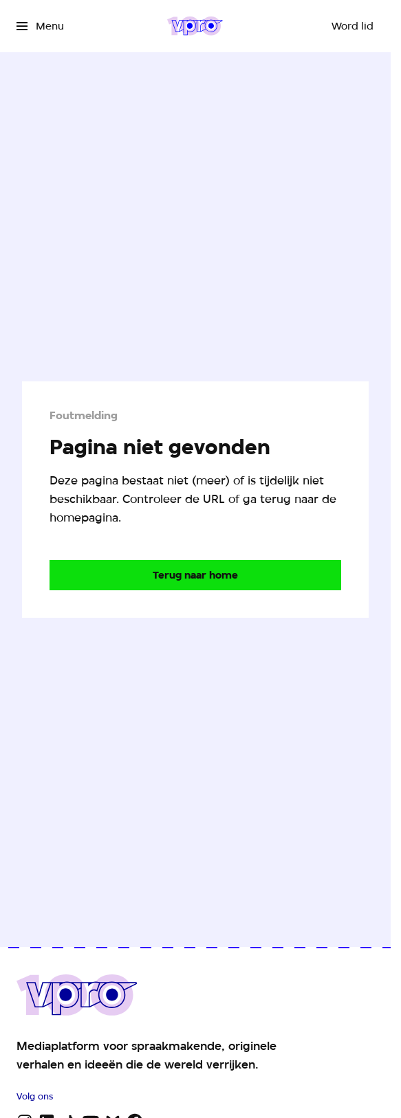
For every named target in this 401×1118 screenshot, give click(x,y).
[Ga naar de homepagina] (195, 575)
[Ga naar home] (195, 26)
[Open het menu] (40, 26)
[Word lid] (352, 26)
